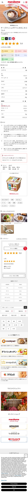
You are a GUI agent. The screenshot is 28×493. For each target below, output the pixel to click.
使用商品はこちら (14, 25)
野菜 (10, 169)
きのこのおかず (5, 199)
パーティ (3, 202)
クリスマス (12, 206)
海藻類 (4, 325)
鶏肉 (14, 321)
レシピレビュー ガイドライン (21, 238)
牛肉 (3, 321)
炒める (13, 167)
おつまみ (20, 202)
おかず (10, 165)
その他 (13, 328)
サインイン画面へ (14, 248)
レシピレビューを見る (6, 47)
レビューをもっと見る (14, 275)
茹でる (18, 167)
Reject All (14, 486)
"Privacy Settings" (4, 473)
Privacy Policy (4, 480)
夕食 (9, 202)
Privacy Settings (14, 483)
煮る (10, 167)
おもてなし (18, 199)
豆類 (21, 325)
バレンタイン (4, 206)
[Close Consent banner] (26, 455)
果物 (3, 328)
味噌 (12, 199)
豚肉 (8, 321)
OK (14, 490)
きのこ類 (14, 169)
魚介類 (19, 321)
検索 (2, 2)
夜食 (14, 202)
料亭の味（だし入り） (5, 106)
